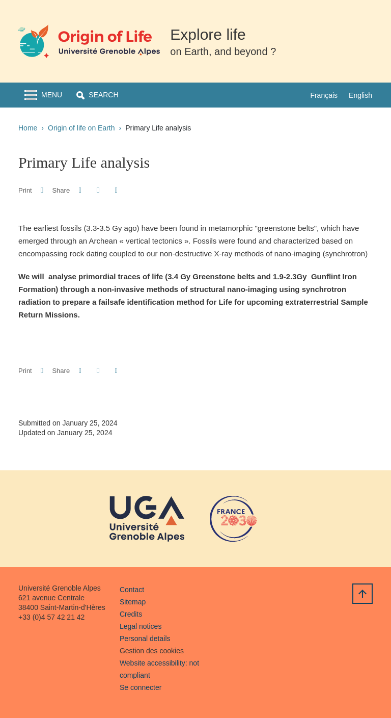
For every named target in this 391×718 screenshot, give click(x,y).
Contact (132, 590)
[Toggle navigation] (43, 95)
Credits (131, 614)
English (360, 95)
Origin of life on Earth (81, 128)
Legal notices (141, 626)
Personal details (145, 638)
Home (27, 128)
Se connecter (141, 687)
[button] (97, 95)
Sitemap (133, 602)
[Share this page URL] (116, 190)
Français (324, 95)
